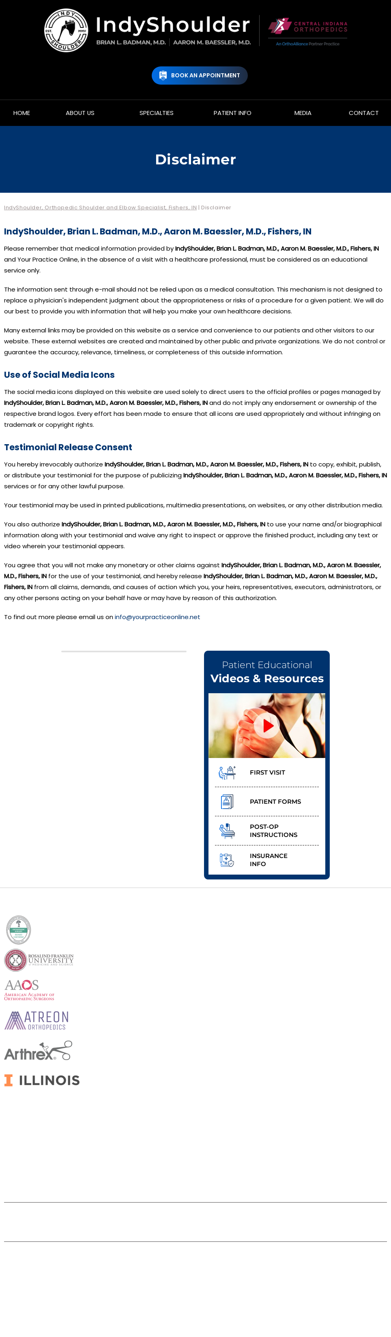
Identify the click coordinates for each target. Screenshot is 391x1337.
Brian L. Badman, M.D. (149, 1281)
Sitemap (172, 1216)
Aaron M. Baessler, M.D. (226, 1281)
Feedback (216, 1216)
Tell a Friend (266, 1216)
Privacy (132, 1216)
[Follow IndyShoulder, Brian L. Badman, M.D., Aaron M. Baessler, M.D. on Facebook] (166, 1178)
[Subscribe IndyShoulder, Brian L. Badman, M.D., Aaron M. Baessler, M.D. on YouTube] (205, 1178)
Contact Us (319, 1216)
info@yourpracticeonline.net (157, 617)
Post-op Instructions (273, 831)
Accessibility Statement (195, 1228)
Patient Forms (275, 801)
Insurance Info (269, 860)
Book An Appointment (205, 75)
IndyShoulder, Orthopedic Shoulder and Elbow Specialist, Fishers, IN (100, 207)
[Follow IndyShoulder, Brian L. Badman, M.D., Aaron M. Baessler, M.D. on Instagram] (225, 1178)
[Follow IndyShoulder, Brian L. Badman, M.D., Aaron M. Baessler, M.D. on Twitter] (185, 1178)
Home (48, 1216)
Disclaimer (89, 1216)
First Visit (267, 772)
